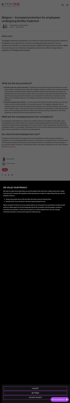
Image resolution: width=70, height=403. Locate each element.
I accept (35, 388)
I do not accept (35, 397)
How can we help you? (58, 399)
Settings (35, 393)
